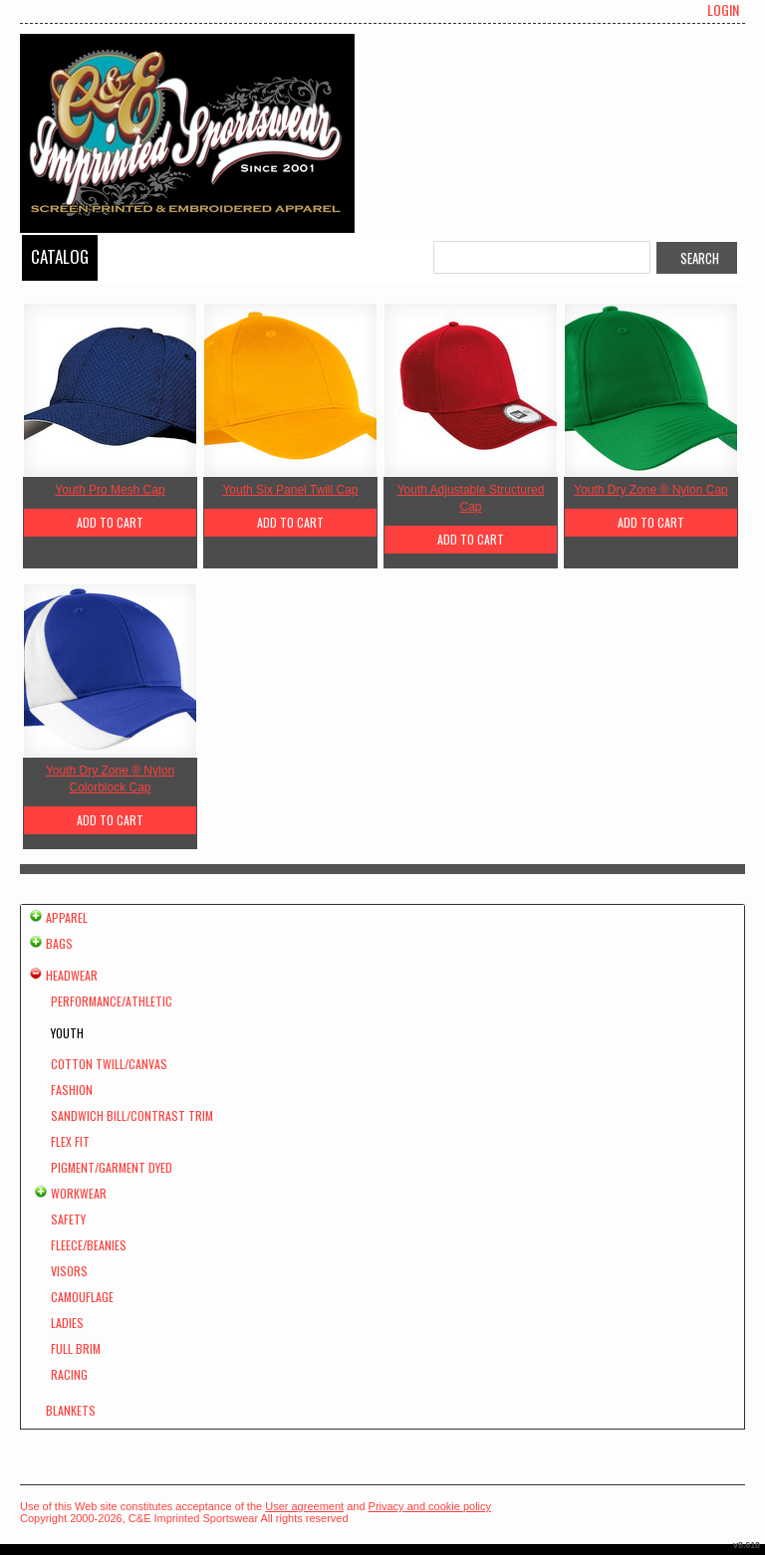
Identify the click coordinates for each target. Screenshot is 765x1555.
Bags (59, 943)
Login (723, 10)
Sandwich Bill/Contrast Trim (132, 1115)
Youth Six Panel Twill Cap (290, 490)
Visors (69, 1270)
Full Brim (76, 1348)
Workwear (79, 1193)
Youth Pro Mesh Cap (109, 490)
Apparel (67, 917)
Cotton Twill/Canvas (109, 1063)
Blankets (71, 1410)
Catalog (60, 256)
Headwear (72, 975)
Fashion (72, 1089)
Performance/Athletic (111, 1001)
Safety (68, 1219)
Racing (69, 1374)
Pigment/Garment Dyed (111, 1167)
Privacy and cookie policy (430, 1506)
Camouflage (82, 1296)
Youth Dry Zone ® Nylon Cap (650, 490)
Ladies (67, 1322)
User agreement (304, 1506)
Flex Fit (70, 1141)
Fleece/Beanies (89, 1244)
